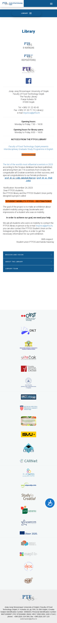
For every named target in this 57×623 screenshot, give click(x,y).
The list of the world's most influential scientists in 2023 (28, 164)
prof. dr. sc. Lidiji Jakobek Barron (20, 178)
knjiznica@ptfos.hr (31, 113)
